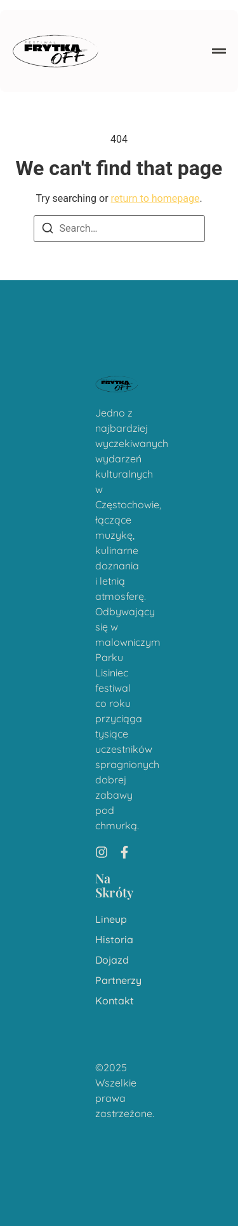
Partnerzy (118, 980)
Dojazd (112, 960)
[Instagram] (101, 852)
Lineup (111, 919)
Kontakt (114, 1001)
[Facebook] (124, 852)
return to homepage (155, 198)
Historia (114, 940)
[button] (219, 51)
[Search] (47, 230)
